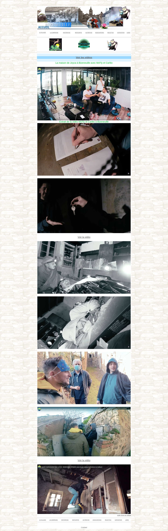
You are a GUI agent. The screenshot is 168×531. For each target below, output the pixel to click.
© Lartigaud (84, 527)
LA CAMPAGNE (54, 32)
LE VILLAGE (42, 32)
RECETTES (110, 32)
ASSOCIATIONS (99, 32)
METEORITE (78, 32)
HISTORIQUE (66, 32)
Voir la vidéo (84, 237)
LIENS (128, 32)
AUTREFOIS (89, 32)
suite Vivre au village (124, 515)
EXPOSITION (120, 32)
